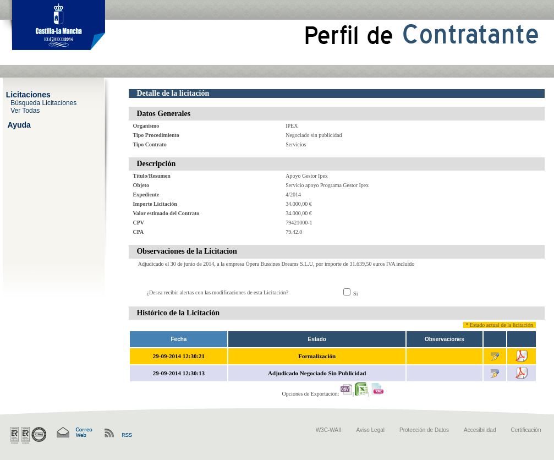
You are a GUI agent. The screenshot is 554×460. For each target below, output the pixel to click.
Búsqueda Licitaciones (43, 102)
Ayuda (19, 124)
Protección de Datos (424, 430)
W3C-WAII (329, 430)
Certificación (526, 430)
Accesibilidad (480, 430)
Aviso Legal (370, 430)
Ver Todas (25, 110)
